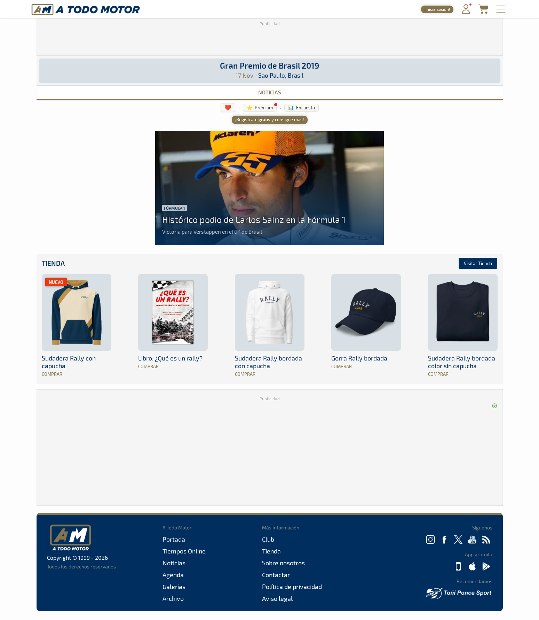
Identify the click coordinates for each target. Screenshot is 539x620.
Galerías (174, 586)
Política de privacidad (292, 586)
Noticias (269, 92)
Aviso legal (277, 598)
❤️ (227, 107)
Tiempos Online (184, 551)
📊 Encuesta (301, 107)
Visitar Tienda (478, 263)
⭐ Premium (260, 107)
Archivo (173, 598)
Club (268, 539)
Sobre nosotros (283, 563)
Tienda (53, 263)
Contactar (276, 575)
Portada (174, 539)
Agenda (173, 575)
